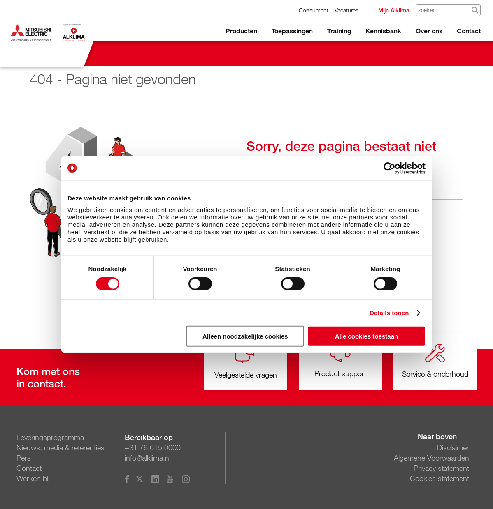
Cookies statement (439, 478)
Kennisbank (383, 31)
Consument (313, 10)
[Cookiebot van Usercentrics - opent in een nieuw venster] (389, 168)
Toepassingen (292, 31)
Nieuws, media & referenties (60, 447)
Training (339, 31)
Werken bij (32, 478)
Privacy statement (441, 467)
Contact (469, 31)
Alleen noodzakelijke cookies (245, 336)
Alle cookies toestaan (366, 336)
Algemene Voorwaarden (431, 457)
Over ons (429, 31)
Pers (23, 457)
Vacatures (346, 10)
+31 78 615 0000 (153, 447)
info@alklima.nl (147, 457)
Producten (241, 31)
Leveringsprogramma (50, 437)
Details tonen (389, 312)
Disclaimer (453, 447)
